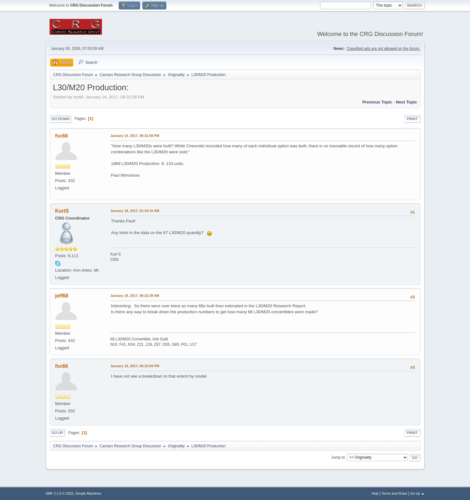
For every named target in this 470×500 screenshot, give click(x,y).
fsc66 (61, 135)
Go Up (57, 433)
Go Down (60, 119)
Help (375, 493)
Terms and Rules (394, 493)
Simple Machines (88, 493)
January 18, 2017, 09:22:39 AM (134, 295)
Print (412, 119)
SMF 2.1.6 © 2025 (60, 493)
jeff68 (61, 295)
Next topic (406, 102)
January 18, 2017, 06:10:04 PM (134, 366)
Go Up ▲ (417, 493)
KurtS (62, 211)
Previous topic (377, 102)
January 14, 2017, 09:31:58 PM (134, 136)
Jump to (338, 457)
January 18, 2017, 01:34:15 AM (134, 211)
